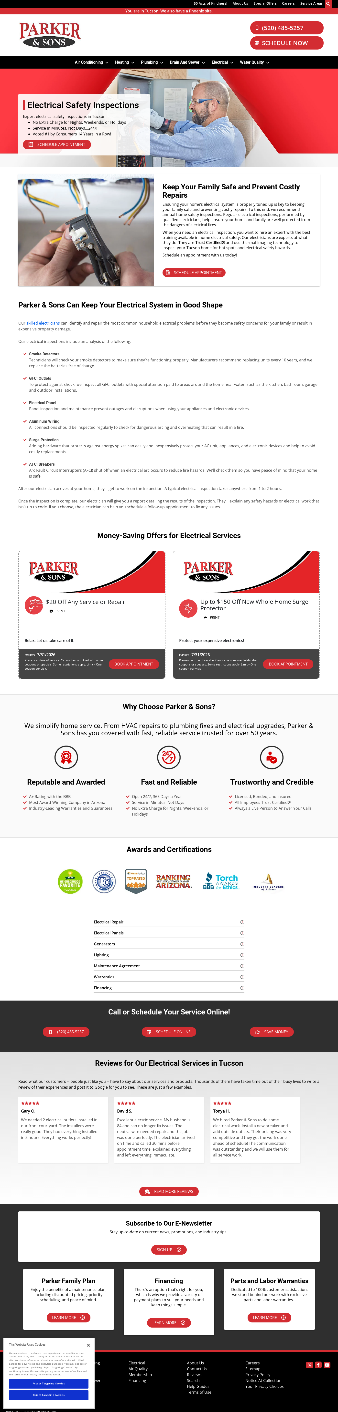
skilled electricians (43, 323)
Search (193, 1380)
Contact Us (197, 1369)
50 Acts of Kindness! (210, 3)
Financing (137, 1380)
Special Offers (265, 3)
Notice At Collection (263, 1380)
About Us (240, 3)
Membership (140, 1374)
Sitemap (253, 1369)
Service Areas (311, 3)
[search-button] (328, 4)
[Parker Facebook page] (318, 1365)
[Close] (88, 1345)
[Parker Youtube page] (327, 1365)
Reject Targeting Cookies (49, 1395)
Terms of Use (199, 1392)
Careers (288, 3)
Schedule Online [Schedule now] (169, 1031)
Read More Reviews (169, 1191)
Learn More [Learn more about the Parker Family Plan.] (68, 1317)
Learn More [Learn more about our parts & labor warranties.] (269, 1317)
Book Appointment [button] (133, 664)
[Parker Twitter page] (309, 1365)
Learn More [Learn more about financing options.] (169, 1322)
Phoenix (196, 11)
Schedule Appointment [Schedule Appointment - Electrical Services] (194, 272)
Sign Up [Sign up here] (169, 1249)
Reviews (194, 1374)
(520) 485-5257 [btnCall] (66, 1031)
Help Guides (198, 1386)
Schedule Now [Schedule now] (281, 43)
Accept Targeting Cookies (49, 1383)
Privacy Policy (257, 1374)
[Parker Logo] (50, 35)
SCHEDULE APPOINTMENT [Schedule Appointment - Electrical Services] (57, 144)
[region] (49, 1373)
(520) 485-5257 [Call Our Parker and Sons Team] (279, 28)
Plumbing (149, 62)
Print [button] (57, 611)
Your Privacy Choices (264, 1386)
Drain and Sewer (184, 62)
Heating (122, 62)
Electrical (220, 62)
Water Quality (252, 62)
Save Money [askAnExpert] (271, 1031)
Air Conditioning (89, 62)
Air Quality (138, 1369)
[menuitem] (210, 4)
